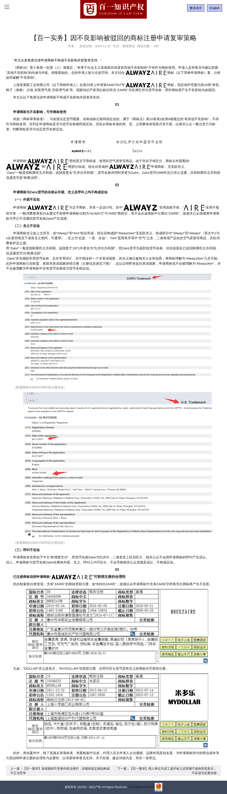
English (214, 8)
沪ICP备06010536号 (141, 787)
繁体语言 (196, 8)
